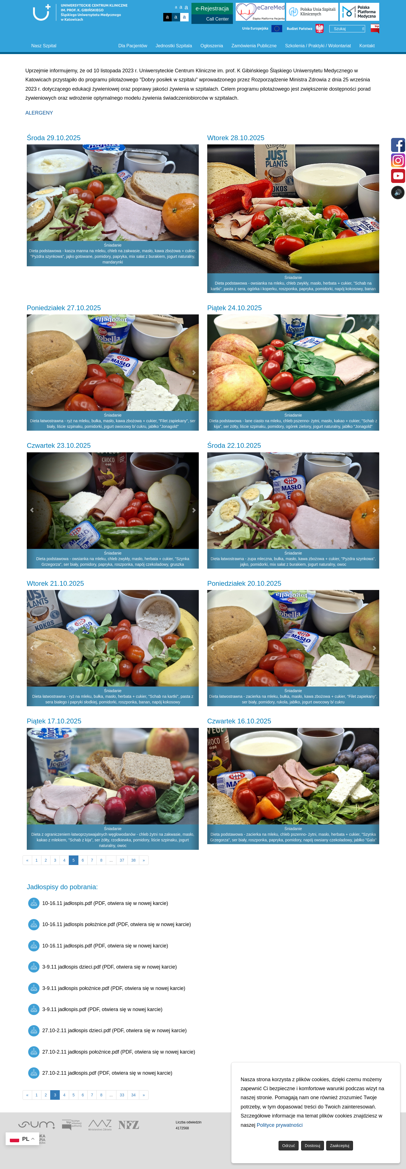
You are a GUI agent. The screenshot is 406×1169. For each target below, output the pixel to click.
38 (133, 860)
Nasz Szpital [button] (43, 45)
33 (122, 1095)
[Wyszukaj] (363, 29)
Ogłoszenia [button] (211, 45)
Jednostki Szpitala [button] (174, 45)
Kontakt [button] (367, 45)
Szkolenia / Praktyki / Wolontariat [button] (318, 45)
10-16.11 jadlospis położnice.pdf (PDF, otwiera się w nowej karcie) (109, 924)
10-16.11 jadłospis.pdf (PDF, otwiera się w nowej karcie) (98, 903)
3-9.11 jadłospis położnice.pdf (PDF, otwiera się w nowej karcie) (106, 988)
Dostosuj (312, 1145)
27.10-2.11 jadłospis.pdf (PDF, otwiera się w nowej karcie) (100, 1073)
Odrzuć (288, 1145)
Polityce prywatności (280, 1125)
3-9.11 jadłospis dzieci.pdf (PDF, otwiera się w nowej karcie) (102, 967)
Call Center (217, 19)
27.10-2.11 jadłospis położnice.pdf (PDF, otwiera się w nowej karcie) (111, 1052)
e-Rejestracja (212, 8)
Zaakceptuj (339, 1145)
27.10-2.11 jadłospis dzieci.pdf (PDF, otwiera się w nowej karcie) (107, 1030)
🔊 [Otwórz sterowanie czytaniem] (398, 192)
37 (122, 860)
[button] (31, 205)
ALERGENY (39, 113)
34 (133, 1095)
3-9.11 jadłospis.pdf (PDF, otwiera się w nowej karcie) (95, 1009)
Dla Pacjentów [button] (132, 45)
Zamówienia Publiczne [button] (254, 45)
